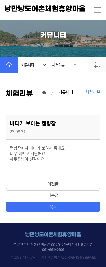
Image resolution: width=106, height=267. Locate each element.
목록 (53, 206)
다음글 (53, 195)
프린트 (97, 64)
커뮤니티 (33, 64)
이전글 (53, 184)
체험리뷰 (64, 64)
